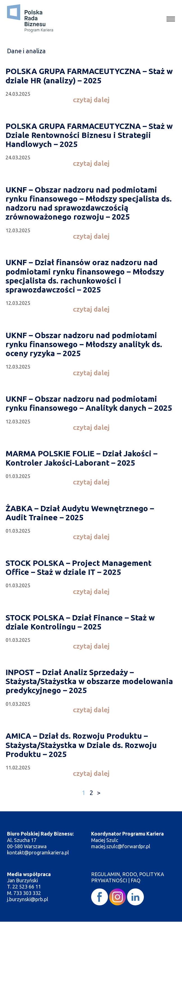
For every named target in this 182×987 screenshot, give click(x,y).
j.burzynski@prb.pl (28, 899)
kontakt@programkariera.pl (38, 852)
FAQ (135, 880)
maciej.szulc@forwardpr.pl (120, 846)
